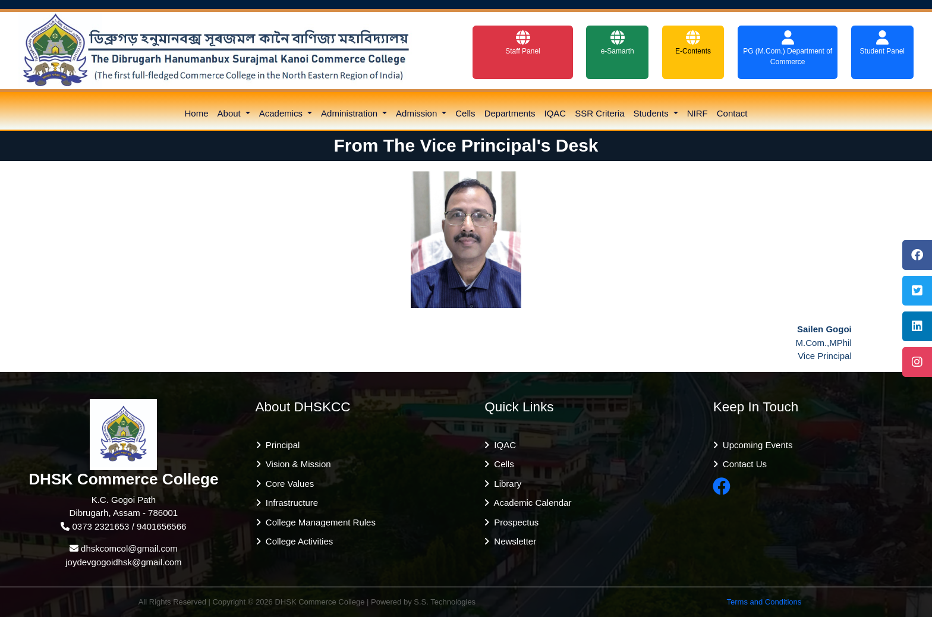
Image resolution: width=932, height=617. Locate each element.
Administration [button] (350, 113)
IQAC (555, 113)
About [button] (230, 113)
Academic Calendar (530, 503)
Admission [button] (417, 113)
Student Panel (882, 42)
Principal (280, 445)
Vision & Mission (296, 464)
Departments (510, 113)
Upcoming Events (755, 445)
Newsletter (512, 541)
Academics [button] (282, 113)
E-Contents (693, 42)
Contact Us (742, 464)
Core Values (287, 484)
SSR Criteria (599, 113)
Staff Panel (522, 42)
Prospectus (514, 522)
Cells (465, 113)
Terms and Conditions (764, 601)
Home (197, 113)
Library (505, 484)
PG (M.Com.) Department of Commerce (787, 48)
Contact (732, 113)
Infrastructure (290, 503)
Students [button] (652, 113)
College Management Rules (318, 522)
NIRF (697, 113)
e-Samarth (617, 42)
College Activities (297, 541)
